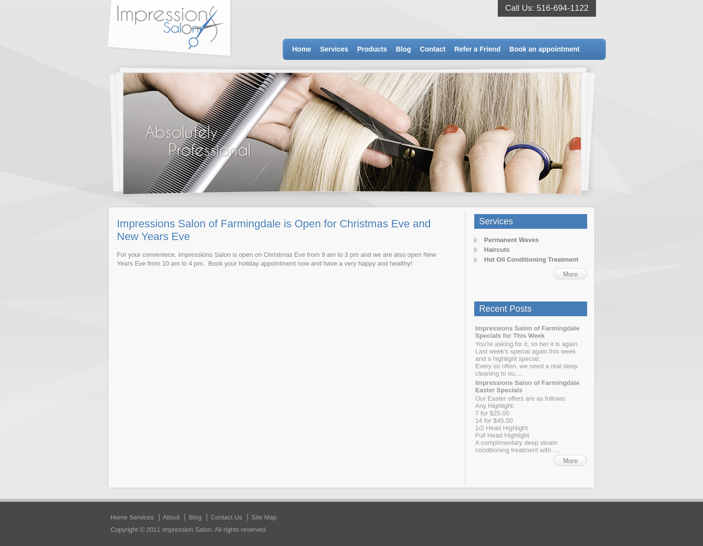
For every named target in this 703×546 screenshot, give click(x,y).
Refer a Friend (477, 49)
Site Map (263, 517)
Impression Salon (169, 29)
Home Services (132, 517)
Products (372, 49)
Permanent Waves (511, 240)
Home (301, 49)
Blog (403, 49)
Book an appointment (545, 49)
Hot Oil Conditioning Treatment (531, 259)
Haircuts (497, 249)
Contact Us (226, 517)
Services (334, 49)
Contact (432, 49)
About (171, 517)
